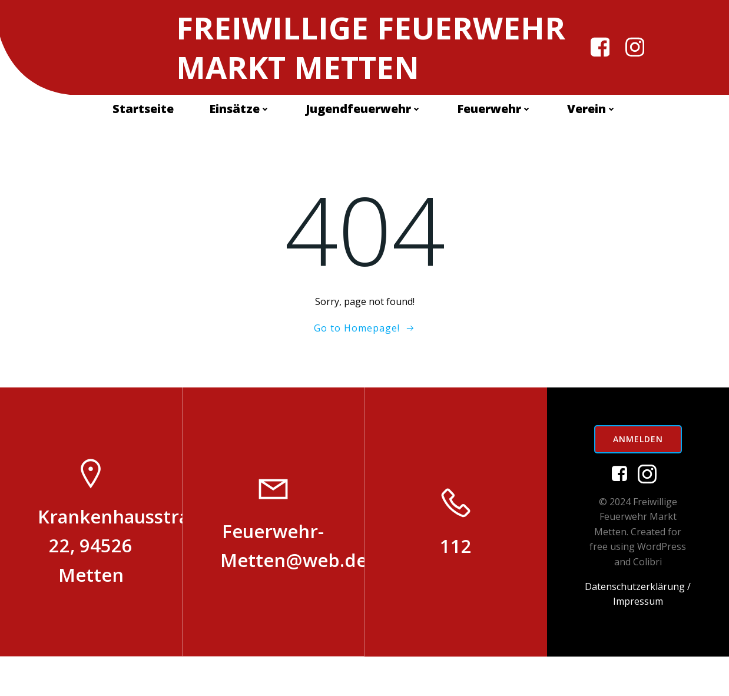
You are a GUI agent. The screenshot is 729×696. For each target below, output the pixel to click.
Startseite (143, 150)
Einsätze (239, 150)
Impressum (638, 640)
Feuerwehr (494, 150)
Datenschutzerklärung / (638, 625)
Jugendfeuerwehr (364, 150)
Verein (592, 150)
